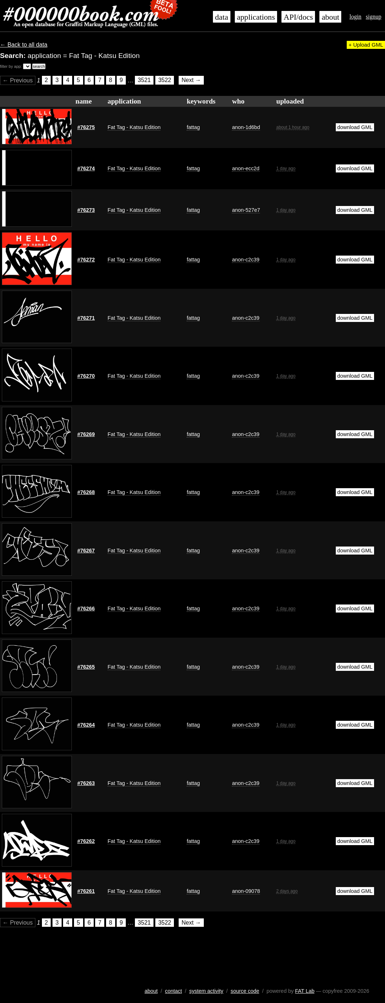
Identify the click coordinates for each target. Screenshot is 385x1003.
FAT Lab (304, 991)
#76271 (86, 318)
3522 (164, 80)
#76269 (86, 434)
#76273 (86, 210)
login (355, 16)
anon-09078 (246, 891)
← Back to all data (23, 45)
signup (373, 16)
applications (256, 17)
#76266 (86, 608)
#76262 (86, 841)
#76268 (86, 492)
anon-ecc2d (245, 168)
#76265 (86, 667)
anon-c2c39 (245, 260)
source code (245, 991)
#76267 (86, 550)
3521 (144, 80)
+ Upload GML (366, 45)
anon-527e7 (246, 210)
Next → (191, 80)
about (330, 17)
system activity (206, 991)
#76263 (86, 783)
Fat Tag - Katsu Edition (134, 127)
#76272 (86, 260)
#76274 (86, 168)
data (221, 17)
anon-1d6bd (246, 127)
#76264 (86, 725)
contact (173, 991)
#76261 (86, 891)
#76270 (86, 376)
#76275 (86, 127)
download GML (355, 127)
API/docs (298, 17)
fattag (193, 127)
